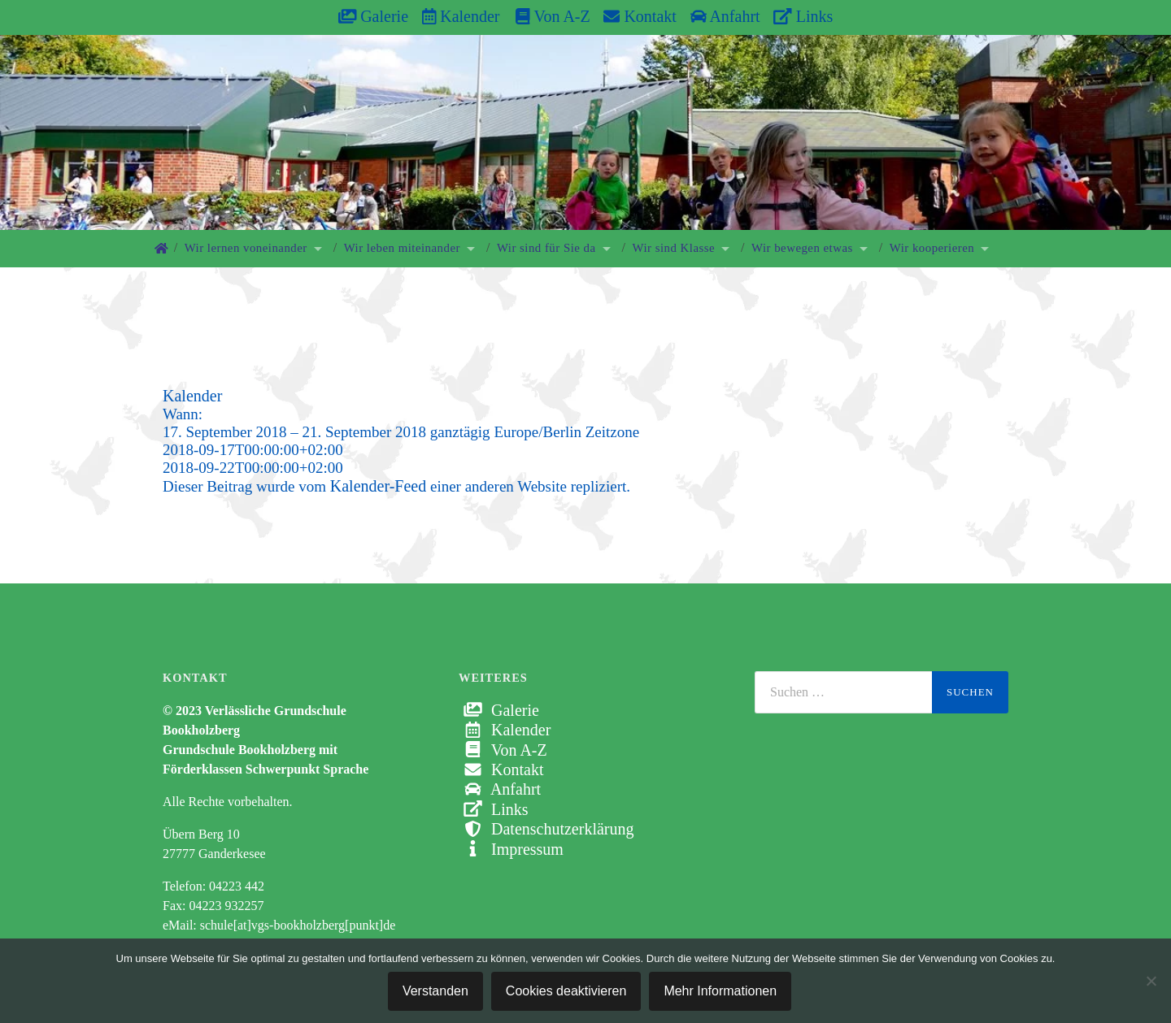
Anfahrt (725, 16)
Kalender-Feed (378, 486)
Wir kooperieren (932, 247)
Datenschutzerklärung (546, 829)
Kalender (461, 16)
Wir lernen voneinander (246, 247)
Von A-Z (544, 16)
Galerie (373, 16)
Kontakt (639, 16)
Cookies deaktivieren (566, 991)
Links (803, 16)
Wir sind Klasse (674, 247)
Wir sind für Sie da (546, 247)
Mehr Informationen (720, 991)
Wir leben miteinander (402, 247)
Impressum (511, 849)
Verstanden (435, 991)
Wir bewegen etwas (802, 247)
